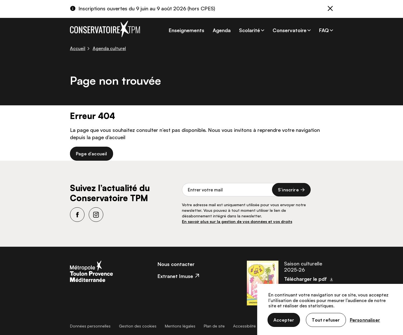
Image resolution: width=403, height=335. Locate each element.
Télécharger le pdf (305, 279)
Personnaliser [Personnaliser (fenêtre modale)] (365, 320)
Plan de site (214, 326)
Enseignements (186, 30)
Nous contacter (176, 264)
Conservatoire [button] (289, 30)
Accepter (283, 320)
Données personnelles (90, 326)
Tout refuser (326, 320)
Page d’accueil (91, 153)
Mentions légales (180, 326)
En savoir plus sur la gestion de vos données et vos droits (237, 221)
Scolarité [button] (249, 30)
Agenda (222, 30)
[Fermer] (330, 9)
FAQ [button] (324, 30)
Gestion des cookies (137, 326)
